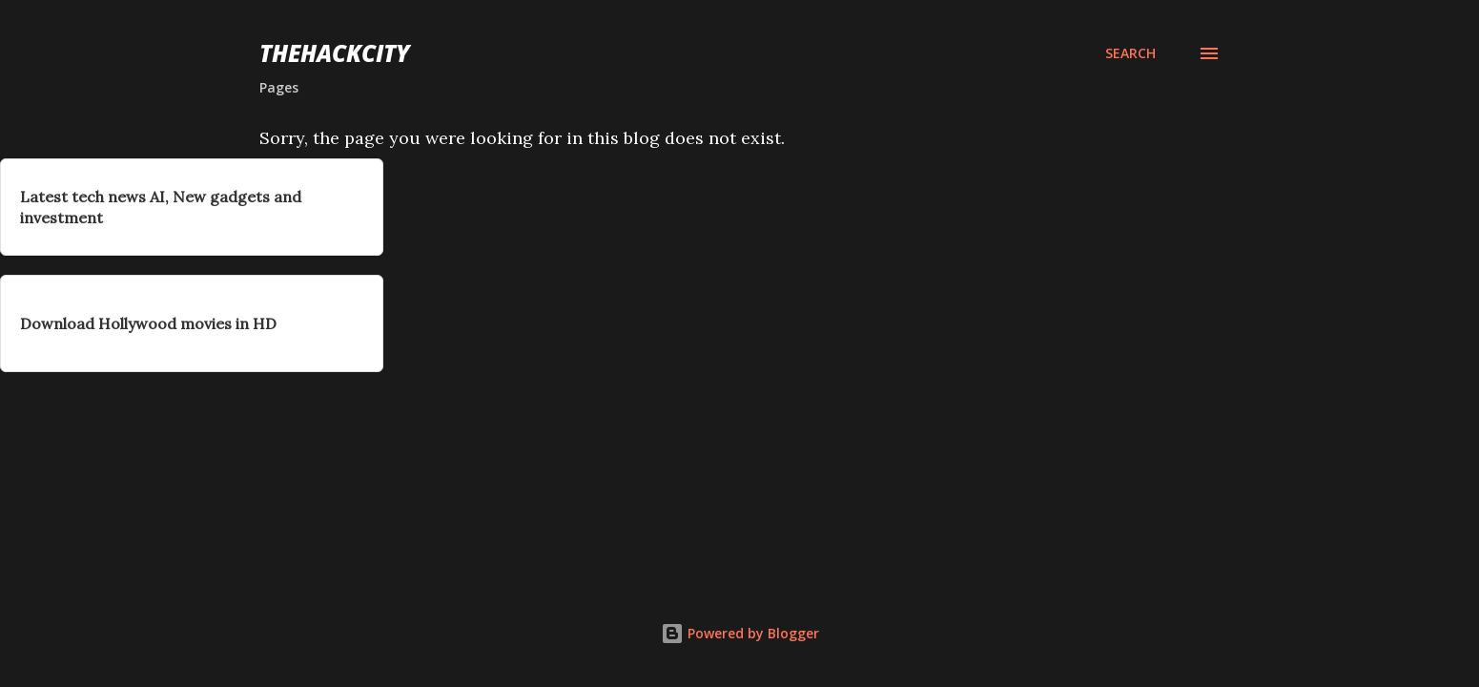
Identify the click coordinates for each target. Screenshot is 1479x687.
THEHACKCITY (334, 53)
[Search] (1130, 53)
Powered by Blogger (740, 633)
